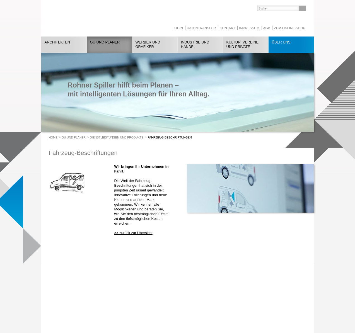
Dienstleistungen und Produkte (117, 137)
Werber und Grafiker (148, 44)
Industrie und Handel (195, 44)
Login (178, 28)
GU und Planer (105, 42)
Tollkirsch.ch (159, 308)
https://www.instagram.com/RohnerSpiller (227, 294)
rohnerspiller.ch (110, 313)
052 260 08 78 (121, 304)
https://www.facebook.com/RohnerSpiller (215, 294)
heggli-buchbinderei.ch (166, 304)
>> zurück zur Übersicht (133, 233)
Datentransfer (201, 28)
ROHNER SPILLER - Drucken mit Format (89, 18)
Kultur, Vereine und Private (242, 44)
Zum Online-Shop (289, 28)
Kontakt (227, 28)
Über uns (281, 42)
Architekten (57, 42)
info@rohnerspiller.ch (115, 308)
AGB (266, 28)
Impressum (249, 28)
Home (53, 137)
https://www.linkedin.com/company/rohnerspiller (204, 294)
